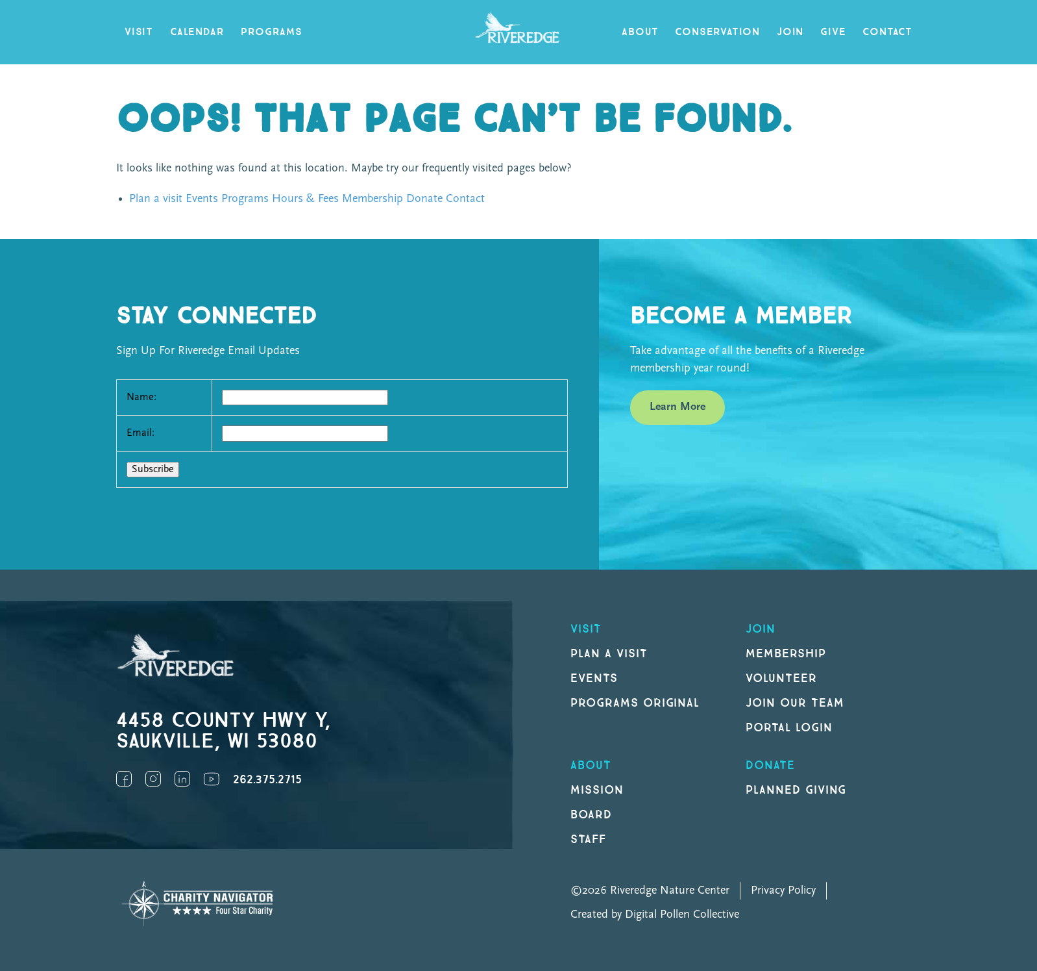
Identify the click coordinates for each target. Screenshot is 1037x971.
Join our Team (795, 703)
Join (790, 32)
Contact (887, 32)
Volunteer (781, 678)
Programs (271, 32)
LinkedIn (182, 779)
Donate (424, 199)
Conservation (717, 32)
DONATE (770, 765)
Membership (372, 199)
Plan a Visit (609, 653)
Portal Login (789, 727)
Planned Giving (796, 790)
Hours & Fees (305, 199)
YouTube (211, 779)
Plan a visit (155, 199)
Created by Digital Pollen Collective (654, 915)
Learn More (677, 407)
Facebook (124, 779)
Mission (597, 790)
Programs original (635, 703)
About (640, 32)
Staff (588, 839)
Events (202, 199)
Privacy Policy (783, 891)
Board (591, 814)
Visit (139, 32)
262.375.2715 (267, 779)
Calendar (197, 32)
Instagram (153, 779)
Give (833, 32)
